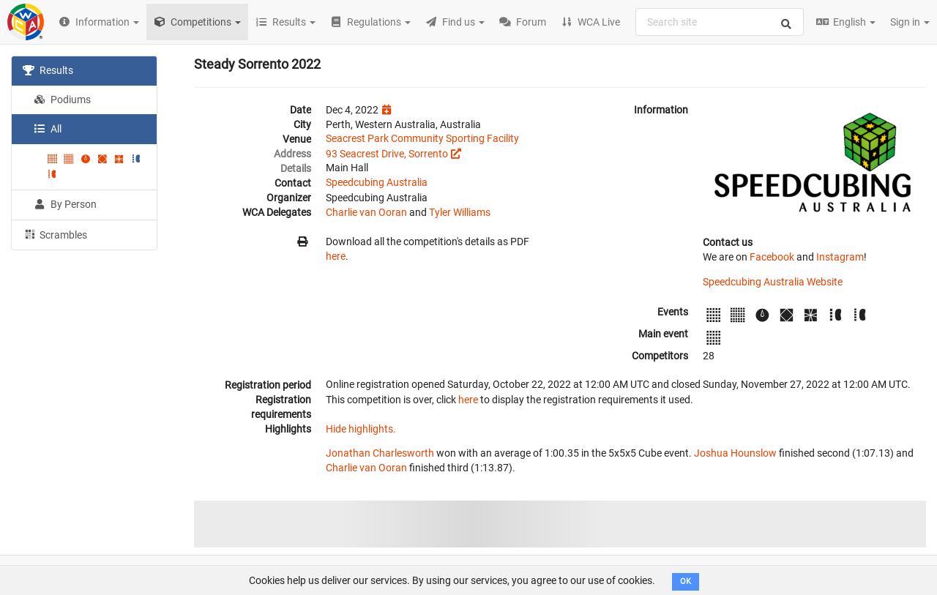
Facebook (772, 257)
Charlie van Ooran (366, 212)
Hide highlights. (361, 429)
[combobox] (719, 22)
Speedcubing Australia (377, 182)
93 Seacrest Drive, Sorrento (387, 154)
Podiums (62, 99)
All (47, 129)
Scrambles (55, 234)
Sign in (910, 22)
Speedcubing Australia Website (773, 282)
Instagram (840, 257)
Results (48, 70)
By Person (65, 204)
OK (685, 581)
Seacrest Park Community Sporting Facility (422, 138)
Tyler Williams (459, 212)
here (336, 256)
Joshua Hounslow (735, 453)
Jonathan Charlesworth (380, 453)
